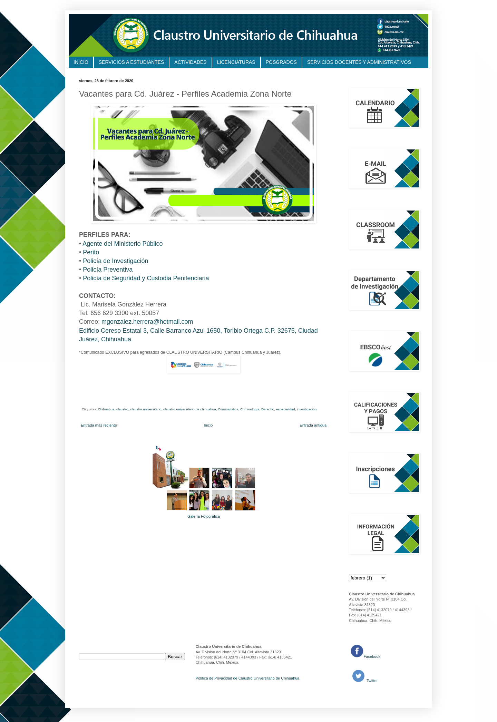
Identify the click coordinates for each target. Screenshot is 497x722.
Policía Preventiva (108, 269)
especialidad (285, 409)
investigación (306, 409)
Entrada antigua (313, 425)
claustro (122, 409)
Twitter (372, 681)
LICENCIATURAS (236, 62)
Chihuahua (106, 409)
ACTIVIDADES (190, 62)
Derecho (267, 409)
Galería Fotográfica (203, 516)
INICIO (81, 62)
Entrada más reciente (99, 425)
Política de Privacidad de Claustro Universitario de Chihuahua (248, 678)
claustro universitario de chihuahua (189, 409)
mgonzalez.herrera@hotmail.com (147, 321)
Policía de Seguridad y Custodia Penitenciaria (146, 278)
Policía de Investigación (115, 260)
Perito (91, 252)
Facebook (372, 656)
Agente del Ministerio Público (122, 243)
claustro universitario (146, 409)
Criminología (249, 409)
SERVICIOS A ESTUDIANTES (131, 62)
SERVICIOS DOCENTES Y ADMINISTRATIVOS (359, 62)
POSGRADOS (281, 62)
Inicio (208, 425)
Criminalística (228, 409)
